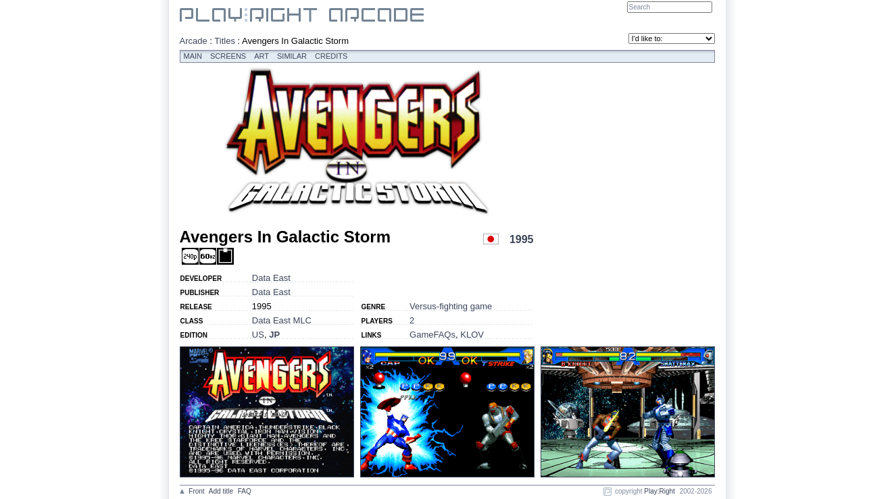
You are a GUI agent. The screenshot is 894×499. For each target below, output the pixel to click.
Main (193, 56)
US (258, 335)
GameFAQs (432, 335)
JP (274, 335)
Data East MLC (282, 320)
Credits (331, 56)
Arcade (193, 41)
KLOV (472, 335)
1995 (522, 239)
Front (196, 491)
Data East (271, 278)
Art (261, 56)
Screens (228, 56)
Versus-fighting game (450, 306)
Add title (221, 491)
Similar (292, 56)
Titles (224, 41)
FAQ (244, 491)
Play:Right (659, 491)
